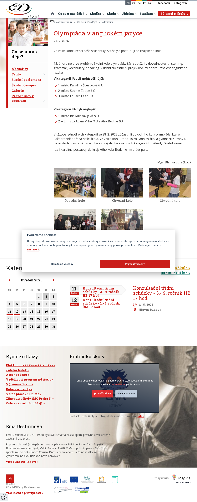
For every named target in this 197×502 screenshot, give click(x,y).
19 (17, 319)
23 (46, 319)
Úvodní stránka (63, 22)
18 (10, 319)
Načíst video (104, 393)
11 (10, 312)
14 (31, 312)
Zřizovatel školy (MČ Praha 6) (29, 398)
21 (31, 319)
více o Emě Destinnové (21, 462)
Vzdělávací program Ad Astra (28, 379)
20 (24, 319)
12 (17, 312)
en (133, 3)
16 (46, 312)
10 (53, 304)
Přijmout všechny (135, 264)
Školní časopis (24, 85)
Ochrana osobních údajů (24, 403)
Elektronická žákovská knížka (29, 365)
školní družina (174, 272)
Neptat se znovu (126, 393)
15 (39, 312)
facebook (164, 3)
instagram (180, 3)
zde (140, 416)
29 (39, 327)
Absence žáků (16, 374)
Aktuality (20, 69)
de (139, 3)
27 (24, 327)
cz (128, 3)
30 (46, 327)
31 (53, 327)
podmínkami (118, 384)
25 (10, 327)
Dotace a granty (18, 389)
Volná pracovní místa (22, 394)
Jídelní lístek (16, 370)
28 (31, 327)
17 (53, 312)
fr (144, 3)
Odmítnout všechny (62, 264)
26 (17, 327)
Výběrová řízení (18, 384)
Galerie (18, 90)
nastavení (33, 249)
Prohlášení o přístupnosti (23, 493)
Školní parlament (26, 79)
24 (53, 319)
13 (24, 312)
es (149, 3)
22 (39, 319)
